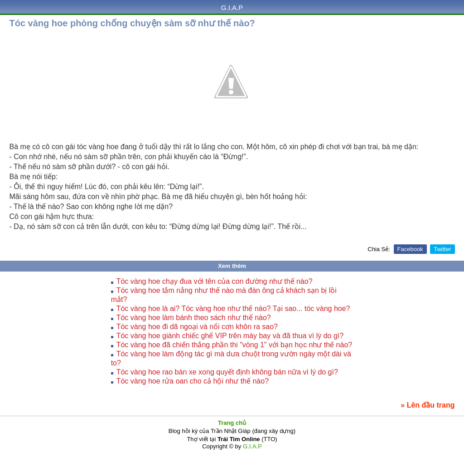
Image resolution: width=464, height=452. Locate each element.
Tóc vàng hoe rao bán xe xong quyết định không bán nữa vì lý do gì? (227, 372)
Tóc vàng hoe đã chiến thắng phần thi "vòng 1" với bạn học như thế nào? (234, 345)
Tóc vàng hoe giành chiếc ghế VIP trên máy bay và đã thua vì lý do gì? (230, 336)
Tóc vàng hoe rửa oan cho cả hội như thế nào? (192, 381)
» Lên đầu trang (427, 405)
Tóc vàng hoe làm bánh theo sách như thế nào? (193, 317)
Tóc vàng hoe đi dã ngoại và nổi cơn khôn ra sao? (197, 326)
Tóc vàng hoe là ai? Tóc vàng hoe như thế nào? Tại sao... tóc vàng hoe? (233, 308)
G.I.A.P (232, 7)
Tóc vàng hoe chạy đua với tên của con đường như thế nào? (214, 281)
